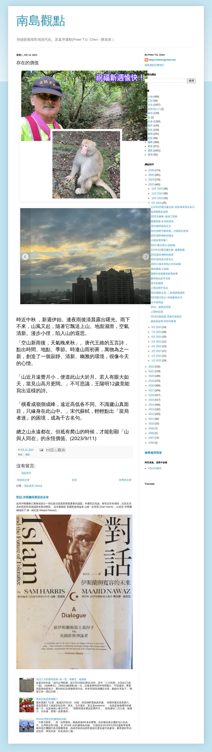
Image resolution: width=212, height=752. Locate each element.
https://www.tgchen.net (162, 59)
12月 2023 (157, 188)
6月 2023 (156, 336)
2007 (152, 437)
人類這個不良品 (159, 287)
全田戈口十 (154, 109)
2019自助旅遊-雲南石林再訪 (166, 316)
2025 (152, 175)
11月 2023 (157, 193)
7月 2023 (156, 332)
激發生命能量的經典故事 (164, 273)
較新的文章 (23, 480)
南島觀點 (40, 20)
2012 (152, 414)
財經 (150, 138)
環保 (150, 154)
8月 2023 (156, 327)
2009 (152, 428)
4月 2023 (156, 346)
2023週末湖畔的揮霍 (162, 254)
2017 (152, 390)
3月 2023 (156, 351)
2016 (152, 395)
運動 (27, 454)
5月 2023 (156, 341)
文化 (150, 104)
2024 (152, 179)
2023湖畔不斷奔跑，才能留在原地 (169, 231)
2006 (152, 442)
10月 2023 (157, 198)
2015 (152, 399)
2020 (152, 376)
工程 (150, 100)
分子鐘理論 (157, 302)
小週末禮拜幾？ (159, 240)
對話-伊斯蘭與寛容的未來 (32, 497)
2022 (152, 366)
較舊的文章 (125, 480)
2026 (152, 170)
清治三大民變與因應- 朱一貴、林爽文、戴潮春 (61, 679)
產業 (150, 146)
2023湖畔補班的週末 (162, 235)
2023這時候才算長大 (162, 259)
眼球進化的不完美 (160, 278)
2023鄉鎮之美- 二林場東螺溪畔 (168, 292)
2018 (152, 385)
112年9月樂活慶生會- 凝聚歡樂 (168, 249)
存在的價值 (157, 283)
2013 (152, 409)
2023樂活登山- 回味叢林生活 (166, 297)
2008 (152, 433)
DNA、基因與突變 (161, 307)
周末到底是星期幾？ (47, 699)
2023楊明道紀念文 (161, 226)
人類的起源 (157, 311)
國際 (150, 142)
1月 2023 (156, 360)
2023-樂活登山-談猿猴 (163, 245)
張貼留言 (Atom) (33, 485)
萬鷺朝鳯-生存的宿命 (162, 221)
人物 (150, 96)
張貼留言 (26, 473)
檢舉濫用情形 (153, 452)
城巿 (150, 125)
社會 (150, 121)
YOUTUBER (154, 468)
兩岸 (150, 113)
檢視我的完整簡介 (154, 65)
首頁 (74, 480)
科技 (150, 129)
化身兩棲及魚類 (159, 211)
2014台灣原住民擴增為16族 (51, 719)
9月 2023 (156, 202)
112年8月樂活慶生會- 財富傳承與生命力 (172, 207)
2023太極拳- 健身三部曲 (164, 216)
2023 (152, 184)
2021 (152, 371)
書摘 (150, 133)
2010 (152, 423)
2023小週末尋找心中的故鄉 (166, 264)
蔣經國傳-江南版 (160, 269)
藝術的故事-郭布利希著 (163, 321)
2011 (152, 419)
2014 (152, 404)
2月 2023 (156, 355)
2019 (152, 380)
